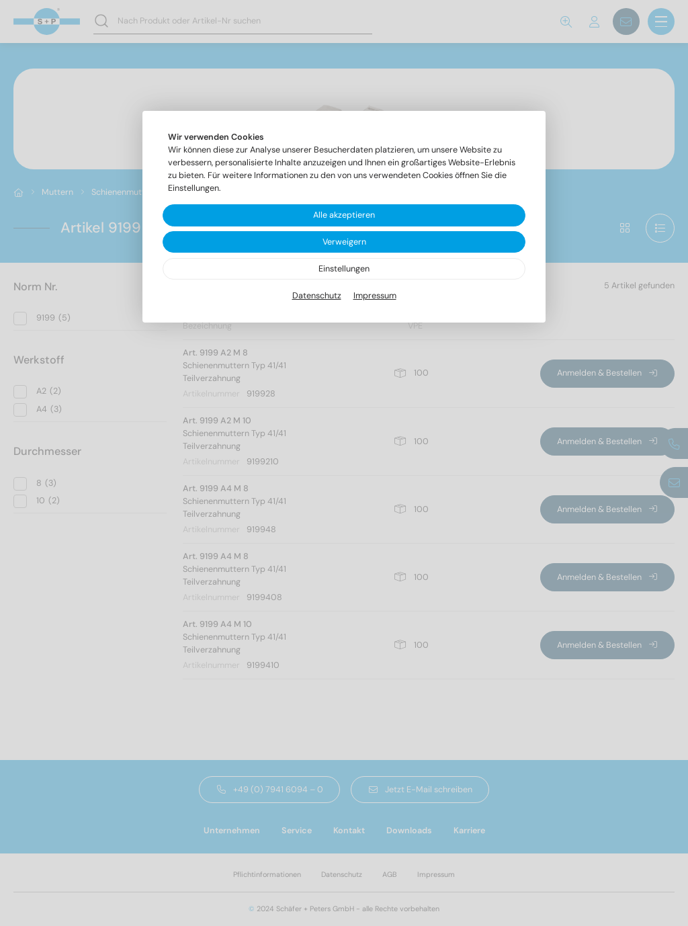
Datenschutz (316, 295)
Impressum (374, 295)
